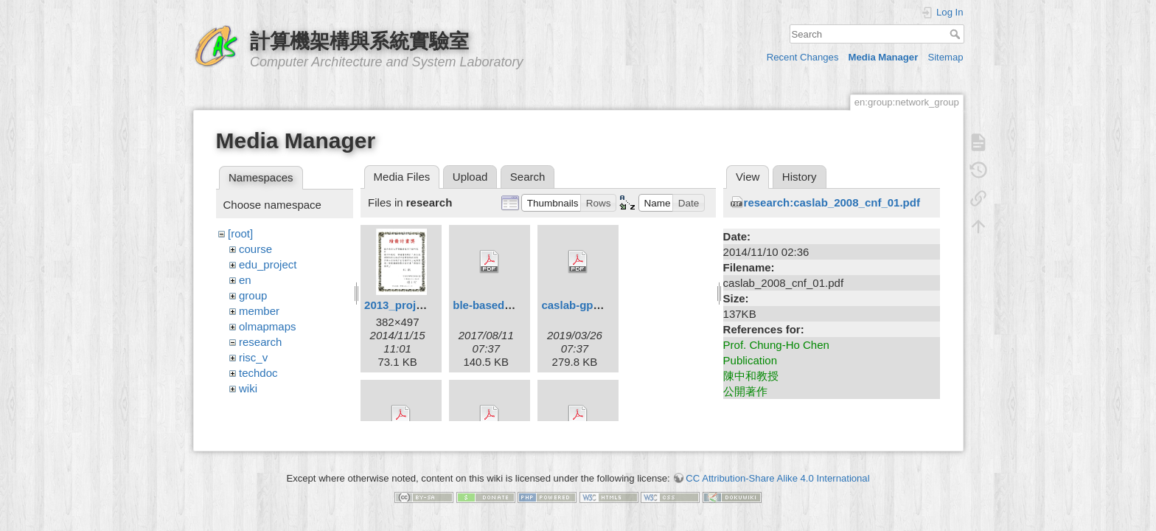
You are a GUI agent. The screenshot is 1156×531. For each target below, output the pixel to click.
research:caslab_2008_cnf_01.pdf (832, 202)
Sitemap (945, 57)
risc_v (253, 357)
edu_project (267, 264)
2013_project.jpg (407, 305)
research (260, 342)
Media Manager (884, 57)
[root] (240, 233)
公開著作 (745, 391)
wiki (248, 388)
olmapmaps (267, 326)
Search (957, 34)
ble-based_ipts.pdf (502, 305)
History (799, 176)
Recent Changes (803, 57)
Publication (750, 360)
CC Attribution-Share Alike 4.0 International (777, 472)
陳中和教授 (751, 375)
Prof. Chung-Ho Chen (776, 345)
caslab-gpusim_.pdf (593, 305)
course (255, 249)
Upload (470, 176)
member (259, 311)
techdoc (258, 373)
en (245, 280)
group (253, 295)
